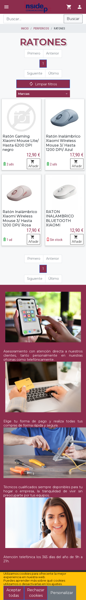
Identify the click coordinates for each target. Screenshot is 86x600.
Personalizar (61, 593)
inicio (25, 28)
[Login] (80, 7)
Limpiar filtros (43, 84)
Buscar (73, 19)
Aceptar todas (13, 593)
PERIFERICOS (41, 28)
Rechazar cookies (35, 593)
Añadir (33, 164)
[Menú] (6, 7)
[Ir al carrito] (69, 7)
